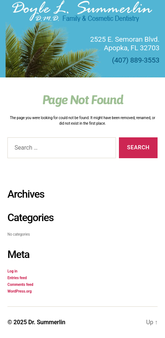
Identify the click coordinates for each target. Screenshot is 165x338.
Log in (12, 271)
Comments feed (20, 285)
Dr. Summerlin (46, 322)
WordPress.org (19, 291)
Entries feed (17, 278)
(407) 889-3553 (135, 60)
